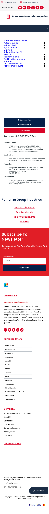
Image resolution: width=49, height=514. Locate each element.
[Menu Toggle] (47, 28)
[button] (24, 120)
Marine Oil (8, 361)
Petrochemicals (9, 384)
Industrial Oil (8, 380)
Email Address (8, 256)
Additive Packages (10, 349)
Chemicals (8, 372)
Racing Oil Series (9, 345)
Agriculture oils (9, 357)
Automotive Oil (9, 353)
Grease (7, 376)
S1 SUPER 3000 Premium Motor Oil (14, 392)
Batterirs (7, 368)
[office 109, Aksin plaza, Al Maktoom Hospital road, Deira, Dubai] (24, 460)
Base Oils (7, 365)
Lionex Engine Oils (10, 399)
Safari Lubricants (9, 395)
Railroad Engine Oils (10, 388)
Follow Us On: (7, 7)
